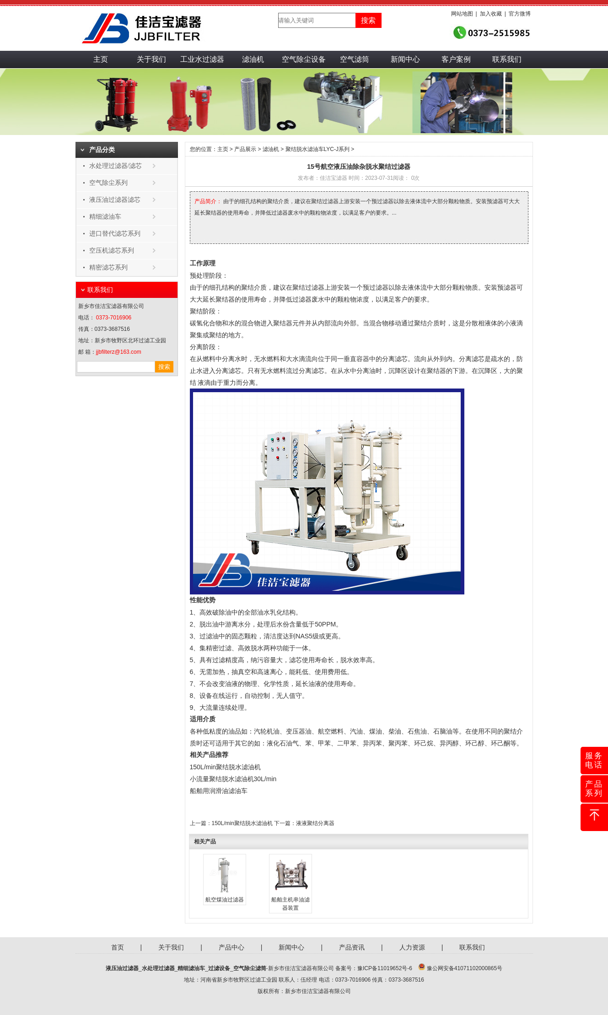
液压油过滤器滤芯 (114, 199)
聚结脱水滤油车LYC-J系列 (317, 149)
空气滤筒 (354, 59)
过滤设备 (219, 968)
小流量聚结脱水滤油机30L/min (233, 779)
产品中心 (231, 947)
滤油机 (253, 59)
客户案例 (456, 59)
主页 (100, 59)
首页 (117, 947)
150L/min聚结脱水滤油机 (225, 767)
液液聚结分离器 (315, 823)
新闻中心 (405, 59)
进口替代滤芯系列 (114, 233)
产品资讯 (352, 947)
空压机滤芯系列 (111, 250)
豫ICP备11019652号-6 (384, 968)
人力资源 (412, 947)
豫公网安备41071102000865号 (464, 968)
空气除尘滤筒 (249, 968)
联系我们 (507, 59)
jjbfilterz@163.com (118, 352)
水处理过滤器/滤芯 (115, 165)
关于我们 (151, 59)
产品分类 (102, 149)
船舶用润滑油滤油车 (219, 790)
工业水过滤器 (202, 59)
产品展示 (245, 149)
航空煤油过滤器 (224, 899)
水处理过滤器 (158, 968)
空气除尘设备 (304, 59)
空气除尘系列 (108, 182)
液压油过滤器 (122, 968)
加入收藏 (491, 14)
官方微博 (520, 14)
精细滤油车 (105, 216)
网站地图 (462, 14)
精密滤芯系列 (108, 267)
